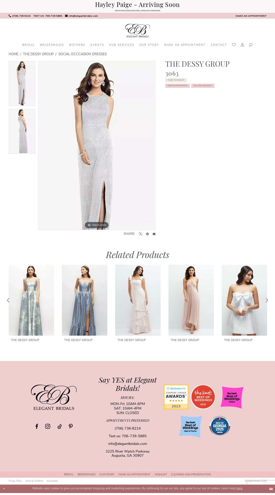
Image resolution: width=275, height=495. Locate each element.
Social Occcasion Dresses (82, 56)
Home (13, 56)
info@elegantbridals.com (127, 446)
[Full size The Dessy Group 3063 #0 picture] (96, 147)
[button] (242, 47)
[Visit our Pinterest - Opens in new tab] (71, 428)
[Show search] (251, 47)
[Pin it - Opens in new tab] (147, 236)
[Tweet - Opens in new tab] (140, 236)
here (239, 490)
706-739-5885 (134, 438)
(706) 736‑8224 (128, 431)
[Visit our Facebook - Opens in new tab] (36, 428)
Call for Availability (192, 111)
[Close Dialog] (5, 490)
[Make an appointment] (251, 18)
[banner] (137, 33)
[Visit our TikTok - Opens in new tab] (59, 428)
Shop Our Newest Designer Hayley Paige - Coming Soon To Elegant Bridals (138, 11)
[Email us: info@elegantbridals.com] (81, 18)
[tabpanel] (22, 87)
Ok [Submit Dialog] (269, 490)
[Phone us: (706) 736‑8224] (19, 18)
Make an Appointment (192, 99)
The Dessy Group (38, 56)
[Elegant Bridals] (54, 399)
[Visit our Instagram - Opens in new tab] (47, 428)
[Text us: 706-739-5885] (48, 18)
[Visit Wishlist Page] (234, 47)
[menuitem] (19, 18)
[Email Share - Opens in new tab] (154, 236)
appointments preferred (127, 423)
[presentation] (31, 302)
